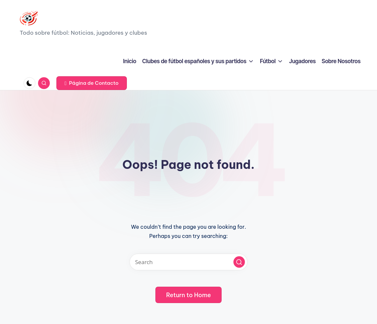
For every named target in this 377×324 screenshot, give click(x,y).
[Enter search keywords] (188, 262)
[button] (91, 83)
